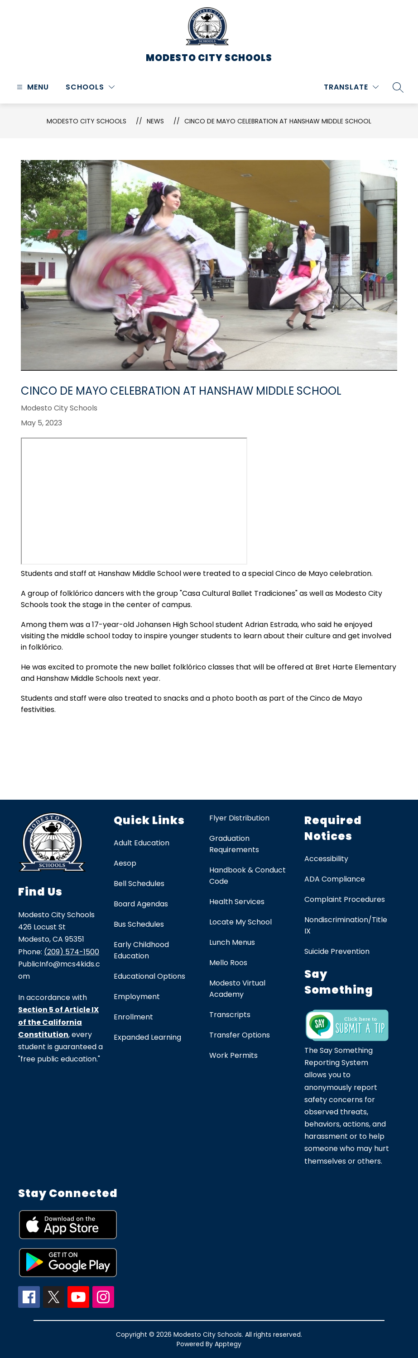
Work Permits (233, 1055)
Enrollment (133, 1017)
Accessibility (326, 858)
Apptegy (228, 1344)
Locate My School (240, 922)
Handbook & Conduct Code (247, 875)
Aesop (125, 863)
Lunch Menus (232, 942)
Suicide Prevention (337, 951)
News (155, 121)
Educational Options (149, 976)
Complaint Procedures (344, 899)
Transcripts (229, 1014)
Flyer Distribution (239, 818)
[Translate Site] (351, 87)
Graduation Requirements (234, 844)
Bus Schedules (139, 924)
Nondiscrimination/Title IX (345, 925)
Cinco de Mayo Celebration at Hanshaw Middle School (277, 121)
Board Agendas (141, 904)
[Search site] (398, 87)
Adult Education (141, 843)
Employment (137, 996)
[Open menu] (31, 87)
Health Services (236, 901)
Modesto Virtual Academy (237, 989)
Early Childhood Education (141, 950)
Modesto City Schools (86, 121)
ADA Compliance (334, 879)
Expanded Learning (147, 1037)
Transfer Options (239, 1035)
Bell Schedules (139, 883)
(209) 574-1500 (71, 952)
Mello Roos (228, 962)
